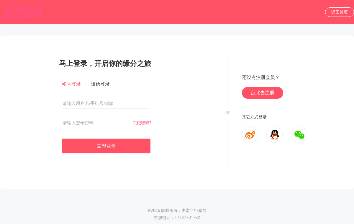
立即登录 (106, 146)
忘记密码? (142, 123)
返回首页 (339, 12)
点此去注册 (262, 92)
